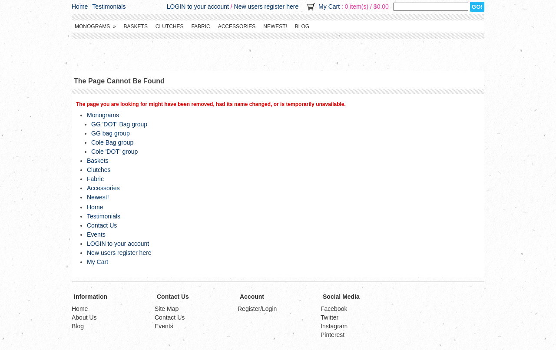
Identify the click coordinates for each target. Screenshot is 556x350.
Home (80, 6)
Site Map (167, 308)
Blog (302, 26)
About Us (84, 317)
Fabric (200, 26)
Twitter (329, 317)
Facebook (334, 308)
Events (96, 234)
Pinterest (332, 334)
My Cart (329, 6)
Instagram (334, 326)
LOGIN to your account (198, 6)
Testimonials (109, 6)
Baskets (136, 26)
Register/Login (257, 308)
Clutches (170, 26)
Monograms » (95, 26)
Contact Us (102, 225)
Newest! (275, 26)
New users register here (266, 6)
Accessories (237, 26)
